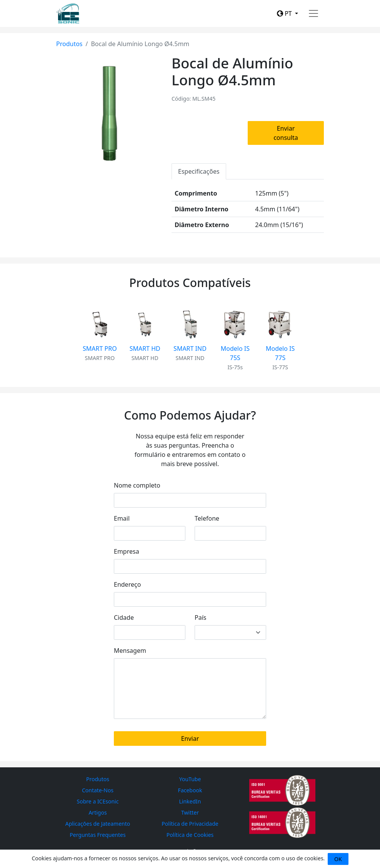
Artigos (97, 812)
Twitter (190, 812)
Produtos (69, 44)
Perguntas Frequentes (97, 834)
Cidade (124, 617)
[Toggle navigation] (313, 13)
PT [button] (285, 13)
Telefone (207, 518)
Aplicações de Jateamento (97, 823)
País (200, 617)
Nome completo (137, 485)
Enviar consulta (285, 133)
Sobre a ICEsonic (98, 801)
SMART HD (145, 348)
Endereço (127, 584)
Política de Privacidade (190, 823)
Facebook (190, 790)
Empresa (126, 551)
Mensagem (130, 650)
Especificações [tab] (199, 171)
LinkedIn (190, 801)
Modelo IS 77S (280, 353)
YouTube (190, 779)
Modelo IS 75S (235, 353)
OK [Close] (338, 859)
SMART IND (190, 348)
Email (122, 518)
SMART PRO (100, 348)
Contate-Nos (97, 790)
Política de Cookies (190, 834)
